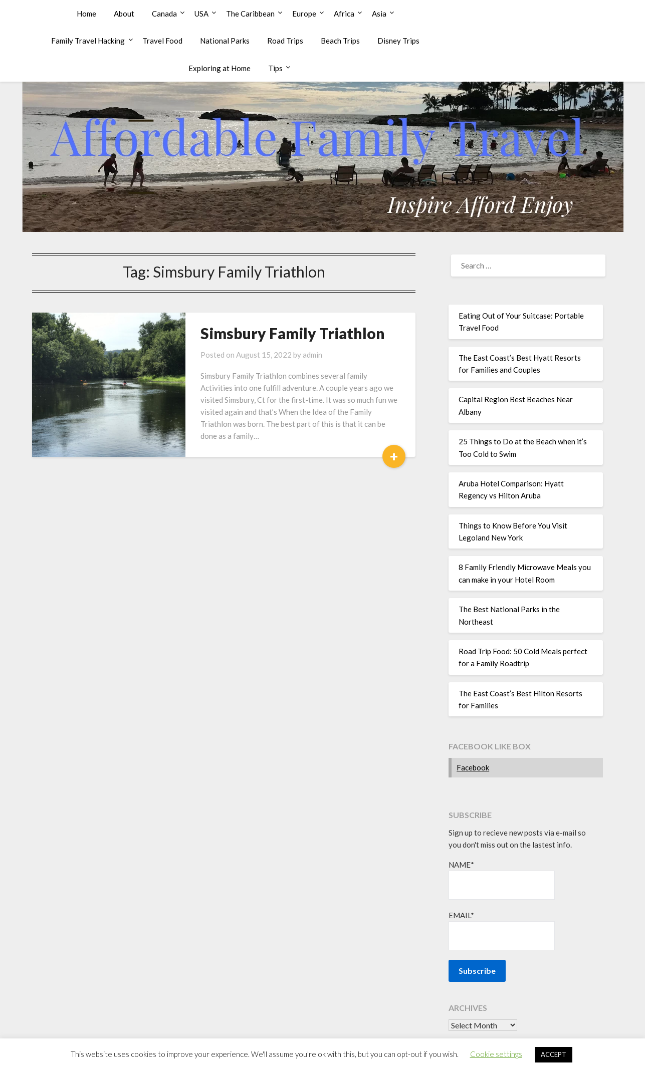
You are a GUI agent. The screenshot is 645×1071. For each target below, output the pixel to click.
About (124, 13)
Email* (502, 930)
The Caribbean (250, 13)
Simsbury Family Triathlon (292, 333)
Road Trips (285, 40)
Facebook (473, 767)
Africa (344, 13)
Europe (304, 13)
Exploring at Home (219, 68)
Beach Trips (340, 40)
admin (312, 354)
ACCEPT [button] (553, 1054)
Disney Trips (398, 40)
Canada (164, 13)
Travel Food (162, 40)
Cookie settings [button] (496, 1053)
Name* (502, 880)
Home (86, 13)
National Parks (225, 40)
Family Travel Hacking (88, 40)
